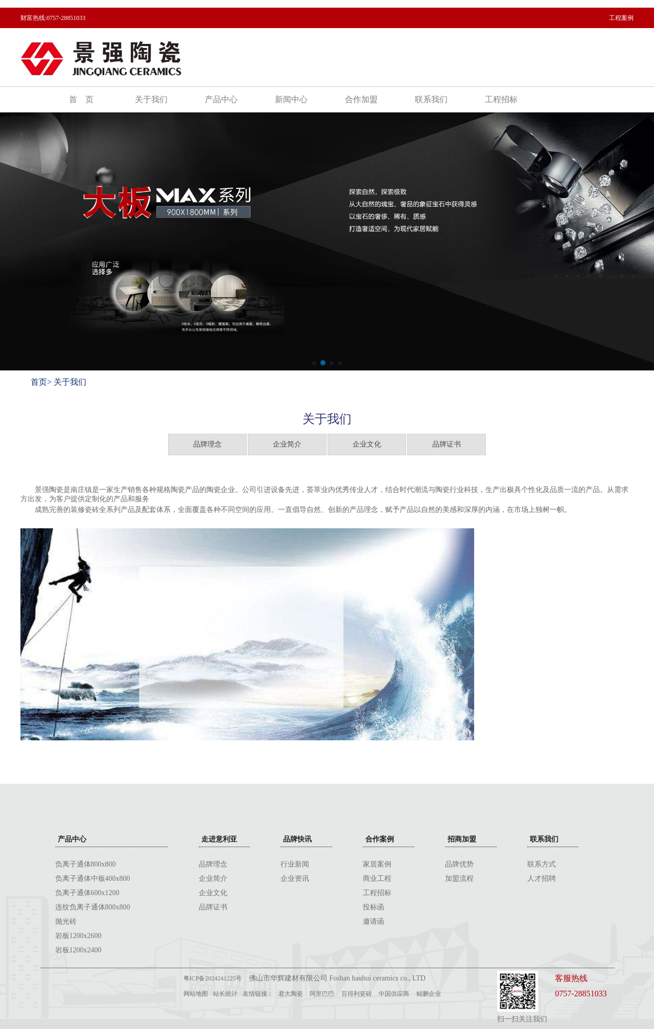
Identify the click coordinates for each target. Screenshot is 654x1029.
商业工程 (377, 878)
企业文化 (367, 444)
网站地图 (195, 993)
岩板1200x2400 (78, 950)
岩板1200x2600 (78, 936)
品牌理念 (207, 444)
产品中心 (221, 99)
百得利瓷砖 (356, 993)
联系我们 (431, 99)
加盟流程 (459, 878)
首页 (39, 382)
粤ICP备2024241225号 (212, 978)
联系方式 (541, 864)
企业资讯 (295, 878)
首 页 (81, 99)
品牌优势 (459, 864)
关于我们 (151, 99)
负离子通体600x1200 (87, 893)
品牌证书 (446, 444)
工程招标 (501, 99)
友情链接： (258, 993)
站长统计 (225, 993)
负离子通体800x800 (85, 864)
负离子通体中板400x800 (92, 878)
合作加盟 (361, 99)
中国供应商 (394, 993)
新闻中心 (291, 99)
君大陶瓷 (290, 993)
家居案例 (377, 864)
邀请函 (373, 921)
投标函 (373, 907)
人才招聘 (541, 878)
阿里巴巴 (322, 993)
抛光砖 (66, 921)
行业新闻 (295, 864)
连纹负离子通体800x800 (92, 907)
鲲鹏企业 (428, 993)
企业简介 (287, 444)
